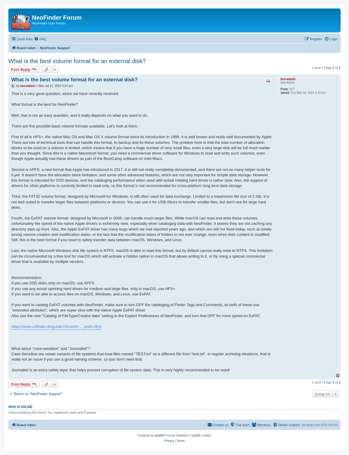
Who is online (20, 407)
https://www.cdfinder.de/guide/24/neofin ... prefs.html (56, 326)
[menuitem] (40, 39)
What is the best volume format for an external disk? (77, 61)
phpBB (159, 435)
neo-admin (288, 79)
